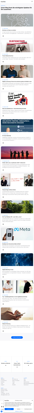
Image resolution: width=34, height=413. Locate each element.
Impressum (21, 411)
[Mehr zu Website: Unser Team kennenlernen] (17, 364)
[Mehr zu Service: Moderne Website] (5, 364)
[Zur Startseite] (3, 1)
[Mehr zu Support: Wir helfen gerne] (28, 364)
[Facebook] (1, 406)
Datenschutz (17, 411)
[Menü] (32, 1)
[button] (32, 400)
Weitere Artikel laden (17, 337)
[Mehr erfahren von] (17, 26)
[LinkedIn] (3, 406)
